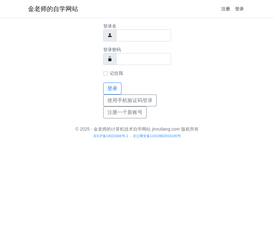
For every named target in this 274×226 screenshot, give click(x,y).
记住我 (116, 73)
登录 (239, 8)
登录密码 (112, 49)
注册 (225, 8)
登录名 (109, 26)
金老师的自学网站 (53, 8)
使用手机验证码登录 (130, 100)
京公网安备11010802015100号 (157, 136)
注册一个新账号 (124, 112)
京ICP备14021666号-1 (110, 136)
